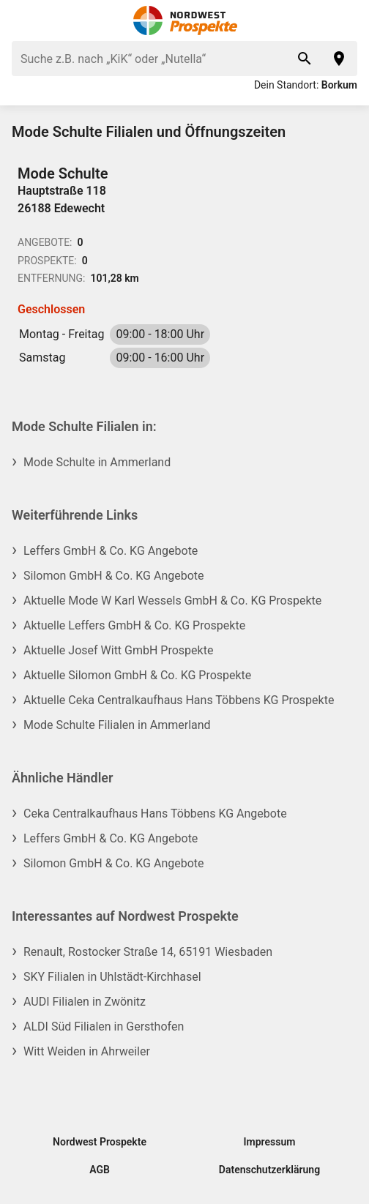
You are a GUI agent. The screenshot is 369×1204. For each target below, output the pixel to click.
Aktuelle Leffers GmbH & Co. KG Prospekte (134, 625)
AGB (99, 1169)
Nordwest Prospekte (99, 1142)
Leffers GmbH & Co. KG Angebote (110, 551)
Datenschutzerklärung (269, 1169)
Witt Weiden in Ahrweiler (86, 1051)
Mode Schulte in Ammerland (97, 462)
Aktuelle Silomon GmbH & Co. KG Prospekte (137, 675)
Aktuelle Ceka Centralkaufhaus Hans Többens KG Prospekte (178, 700)
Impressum (270, 1142)
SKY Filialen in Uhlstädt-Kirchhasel (112, 977)
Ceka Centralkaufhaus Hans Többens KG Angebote (155, 813)
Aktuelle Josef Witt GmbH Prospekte (118, 650)
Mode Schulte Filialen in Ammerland (117, 725)
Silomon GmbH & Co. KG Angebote (113, 576)
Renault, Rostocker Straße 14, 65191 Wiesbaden (147, 952)
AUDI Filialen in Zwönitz (84, 1002)
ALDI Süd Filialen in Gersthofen (103, 1026)
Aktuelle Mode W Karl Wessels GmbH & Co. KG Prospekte (172, 600)
